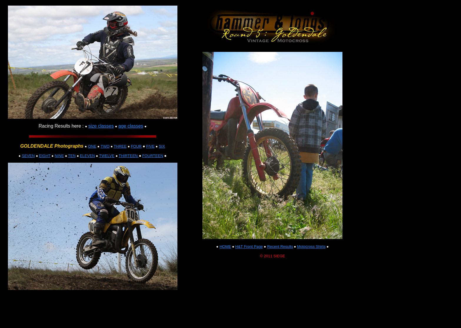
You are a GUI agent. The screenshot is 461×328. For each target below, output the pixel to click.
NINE (59, 156)
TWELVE (107, 156)
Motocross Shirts (311, 246)
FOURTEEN (152, 156)
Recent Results (280, 246)
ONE (92, 146)
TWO (105, 146)
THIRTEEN (129, 156)
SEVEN (28, 156)
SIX (162, 146)
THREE (120, 146)
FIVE (150, 146)
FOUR (136, 146)
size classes (101, 125)
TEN (72, 156)
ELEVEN (87, 156)
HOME (225, 246)
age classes (130, 125)
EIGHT (45, 156)
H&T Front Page (249, 246)
